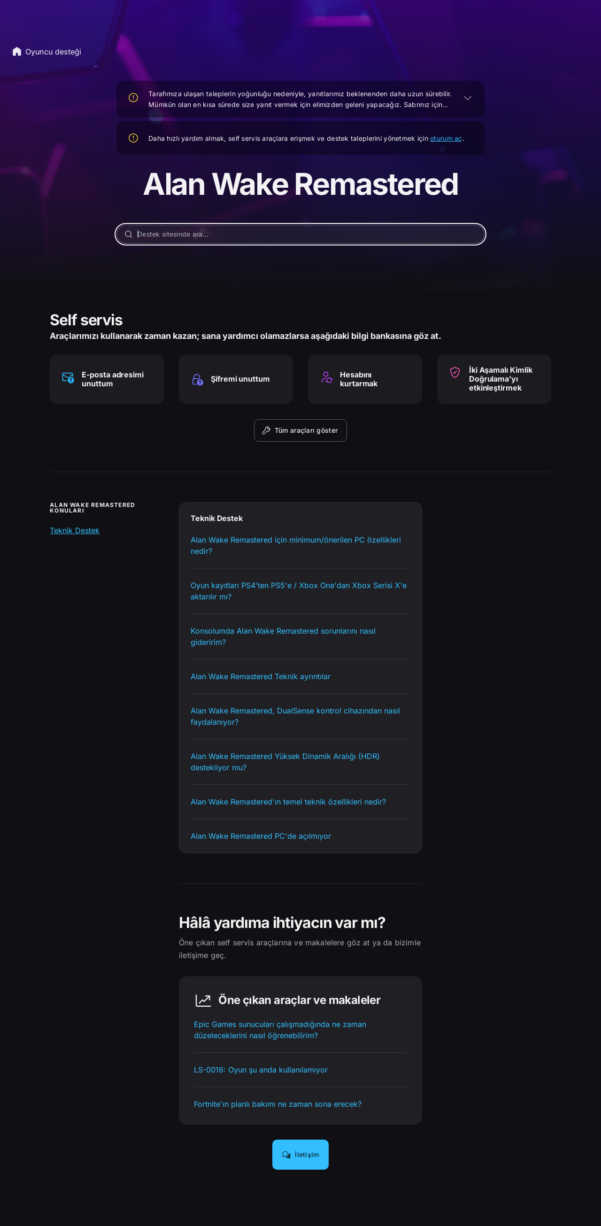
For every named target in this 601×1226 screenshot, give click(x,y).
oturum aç (446, 138)
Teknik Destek (75, 530)
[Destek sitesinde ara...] (300, 234)
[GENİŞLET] (467, 97)
